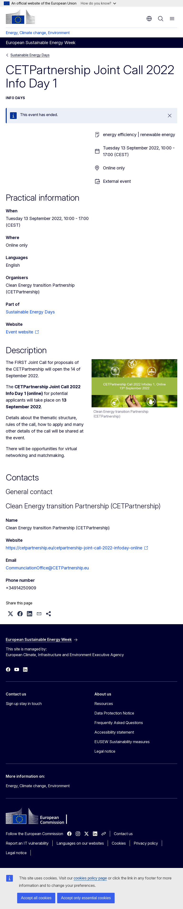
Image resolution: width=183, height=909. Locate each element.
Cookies (119, 843)
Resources (103, 703)
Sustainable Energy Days (30, 55)
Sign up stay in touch (24, 703)
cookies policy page (90, 878)
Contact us (123, 833)
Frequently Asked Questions (118, 722)
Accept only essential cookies (86, 898)
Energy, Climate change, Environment (38, 32)
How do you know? (98, 3)
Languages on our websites (80, 843)
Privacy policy (146, 843)
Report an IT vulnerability (27, 843)
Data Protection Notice (114, 713)
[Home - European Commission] (20, 17)
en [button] (149, 18)
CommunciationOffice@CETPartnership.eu (47, 567)
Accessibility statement (114, 732)
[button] (10, 614)
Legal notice (104, 751)
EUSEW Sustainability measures (122, 741)
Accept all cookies (36, 898)
